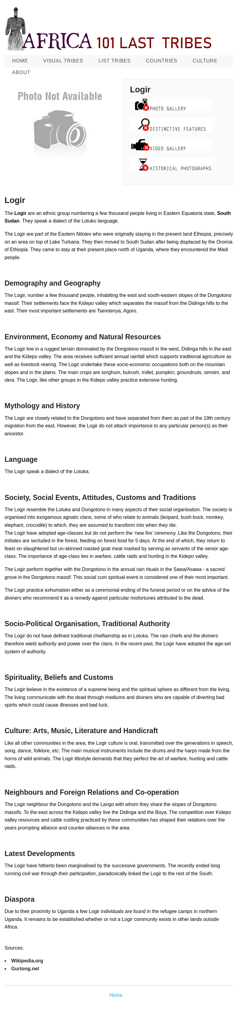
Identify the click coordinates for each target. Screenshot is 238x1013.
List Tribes (114, 60)
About (21, 72)
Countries (161, 60)
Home (20, 60)
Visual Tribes (63, 60)
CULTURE (205, 60)
